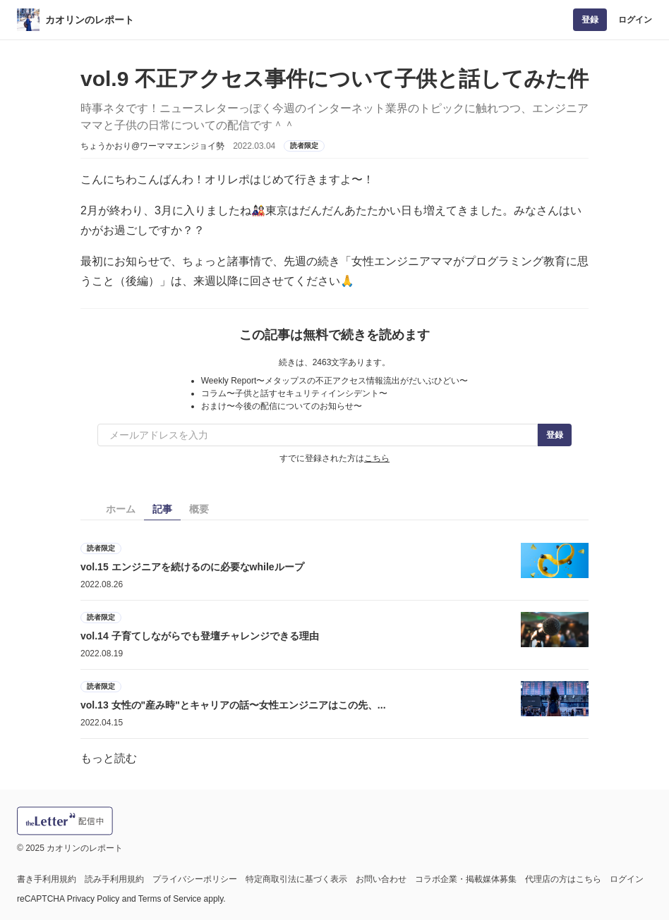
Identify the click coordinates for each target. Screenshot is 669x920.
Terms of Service (169, 899)
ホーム (120, 509)
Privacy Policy (93, 899)
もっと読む (108, 758)
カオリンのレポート (89, 19)
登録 (589, 20)
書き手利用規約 (46, 879)
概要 (199, 509)
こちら (377, 458)
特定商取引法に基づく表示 (296, 879)
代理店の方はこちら (563, 879)
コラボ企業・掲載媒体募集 (466, 879)
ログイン (635, 20)
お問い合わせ (381, 879)
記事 (162, 509)
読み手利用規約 (114, 879)
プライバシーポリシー (194, 879)
